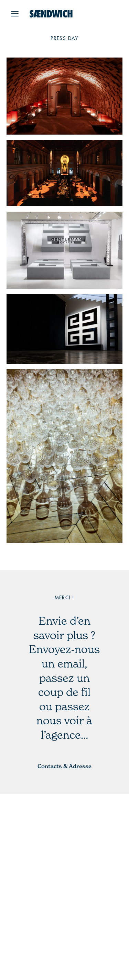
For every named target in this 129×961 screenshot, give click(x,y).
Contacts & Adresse (64, 766)
